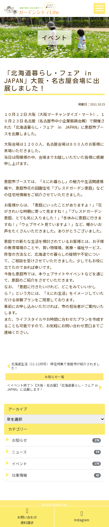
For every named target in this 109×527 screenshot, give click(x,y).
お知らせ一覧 (54, 376)
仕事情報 (56, 475)
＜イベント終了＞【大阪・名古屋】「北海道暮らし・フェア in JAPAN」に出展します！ (52, 387)
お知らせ (56, 440)
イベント (56, 463)
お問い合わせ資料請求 (27, 516)
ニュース (56, 452)
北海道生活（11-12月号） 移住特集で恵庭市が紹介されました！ (55, 365)
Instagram (81, 516)
